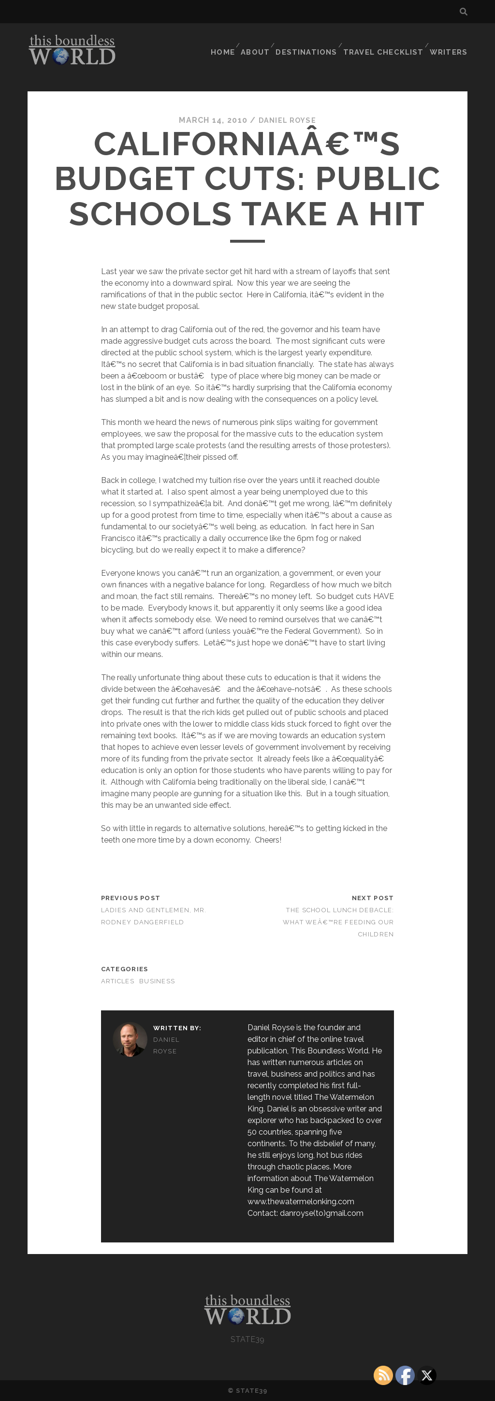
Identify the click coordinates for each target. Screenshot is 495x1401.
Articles (117, 981)
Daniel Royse (287, 120)
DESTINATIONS (313, 40)
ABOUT (261, 40)
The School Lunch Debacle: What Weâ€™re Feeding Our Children (338, 921)
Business (157, 981)
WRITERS (450, 40)
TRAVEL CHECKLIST (387, 40)
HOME (226, 40)
